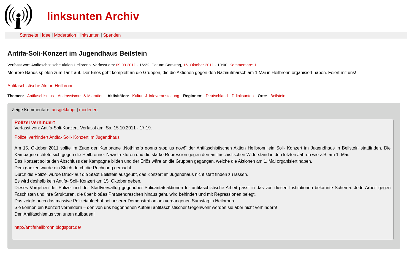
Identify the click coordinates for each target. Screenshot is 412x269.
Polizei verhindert (35, 122)
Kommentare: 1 (242, 65)
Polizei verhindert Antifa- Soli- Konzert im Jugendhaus (67, 137)
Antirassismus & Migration (81, 96)
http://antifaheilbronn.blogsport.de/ (48, 227)
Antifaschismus (40, 96)
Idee (46, 35)
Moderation (65, 35)
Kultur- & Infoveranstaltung (155, 96)
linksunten (89, 35)
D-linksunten (243, 96)
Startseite (29, 35)
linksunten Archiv (93, 16)
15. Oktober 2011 (198, 65)
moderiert (88, 109)
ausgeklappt (63, 109)
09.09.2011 (126, 65)
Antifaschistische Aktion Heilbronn (40, 85)
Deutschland (217, 96)
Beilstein (277, 96)
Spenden (112, 35)
